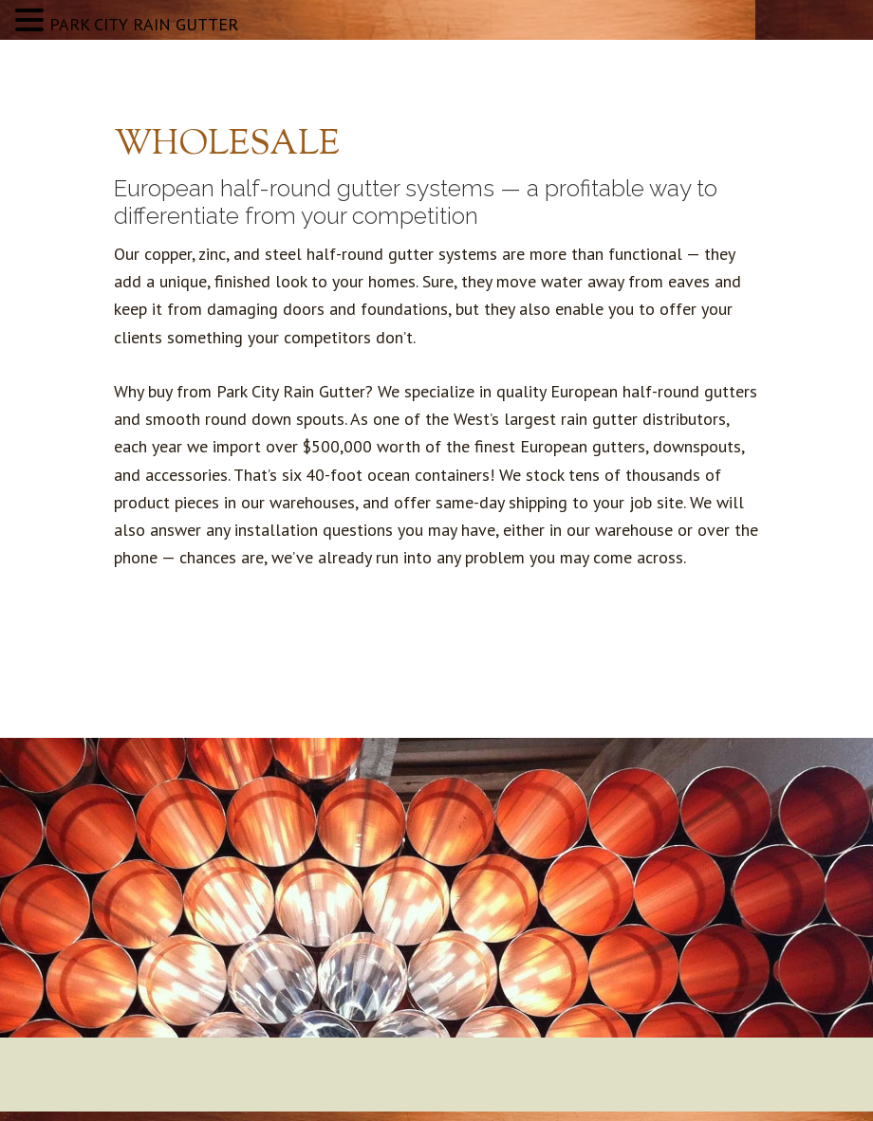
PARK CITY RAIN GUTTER (143, 24)
